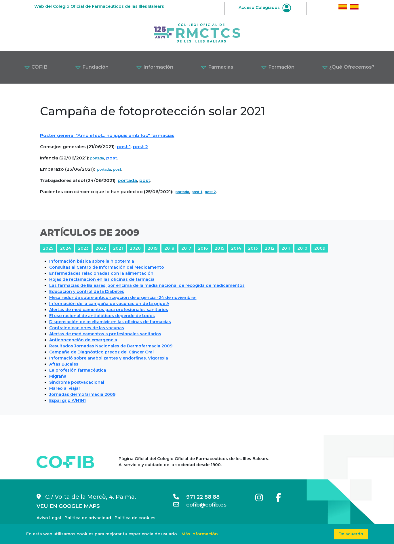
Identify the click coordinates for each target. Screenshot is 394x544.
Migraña (57, 376)
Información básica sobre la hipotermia (91, 261)
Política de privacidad (87, 517)
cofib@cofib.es (199, 505)
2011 (285, 248)
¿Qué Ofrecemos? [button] (348, 67)
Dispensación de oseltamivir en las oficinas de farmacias (110, 321)
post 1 (124, 146)
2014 (236, 248)
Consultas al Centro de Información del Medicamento (106, 267)
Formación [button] (277, 67)
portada (97, 158)
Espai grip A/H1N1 (67, 400)
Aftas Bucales (63, 364)
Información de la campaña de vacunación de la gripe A (109, 303)
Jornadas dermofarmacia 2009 (82, 394)
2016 (203, 248)
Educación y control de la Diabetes (86, 291)
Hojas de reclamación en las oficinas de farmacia (102, 279)
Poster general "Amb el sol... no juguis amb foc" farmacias (107, 135)
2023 (83, 248)
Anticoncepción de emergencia (83, 339)
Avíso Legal (49, 517)
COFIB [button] (35, 67)
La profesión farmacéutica (77, 370)
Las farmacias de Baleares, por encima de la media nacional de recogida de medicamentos (147, 285)
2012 (270, 248)
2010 (302, 248)
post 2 (140, 146)
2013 (253, 248)
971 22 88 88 (196, 497)
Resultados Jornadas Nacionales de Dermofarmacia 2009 (110, 346)
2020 (135, 248)
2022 (101, 248)
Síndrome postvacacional (76, 382)
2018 (169, 248)
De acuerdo (350, 534)
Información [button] (154, 67)
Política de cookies (135, 517)
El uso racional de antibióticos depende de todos (102, 315)
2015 (219, 248)
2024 (65, 248)
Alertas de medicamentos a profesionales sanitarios (105, 333)
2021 (118, 248)
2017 (186, 248)
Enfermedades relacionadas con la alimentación (101, 273)
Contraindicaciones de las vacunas (86, 327)
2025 (48, 248)
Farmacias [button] (217, 67)
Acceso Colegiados (265, 7)
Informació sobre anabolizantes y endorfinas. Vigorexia (108, 358)
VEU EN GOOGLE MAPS (68, 506)
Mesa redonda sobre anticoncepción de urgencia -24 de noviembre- (123, 297)
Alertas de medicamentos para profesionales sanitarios (108, 309)
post (111, 158)
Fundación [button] (92, 67)
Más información (200, 534)
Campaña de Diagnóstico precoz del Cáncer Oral (101, 352)
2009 (319, 248)
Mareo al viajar (64, 388)
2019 (152, 248)
